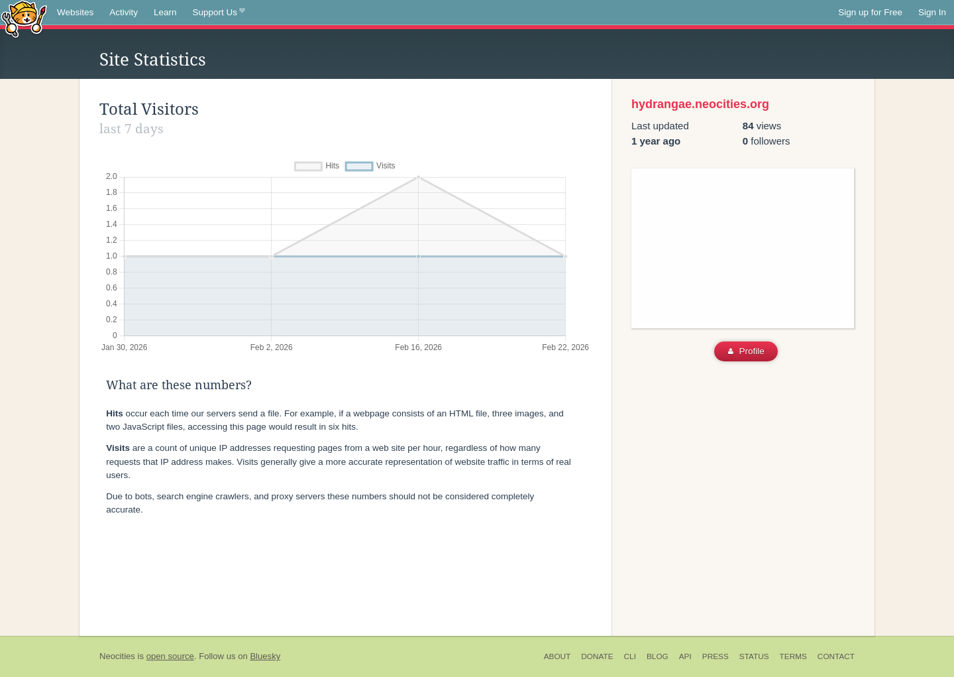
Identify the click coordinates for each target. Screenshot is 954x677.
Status (754, 656)
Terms (793, 656)
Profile (746, 351)
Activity (123, 12)
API (685, 656)
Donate (597, 656)
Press (715, 656)
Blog (657, 656)
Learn (165, 12)
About (557, 656)
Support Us (219, 12)
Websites (75, 12)
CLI (630, 656)
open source (170, 656)
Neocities (117, 656)
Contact (836, 656)
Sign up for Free (870, 12)
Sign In (932, 12)
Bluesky (265, 656)
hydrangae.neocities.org (700, 104)
